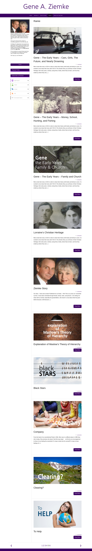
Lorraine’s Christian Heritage (49, 231)
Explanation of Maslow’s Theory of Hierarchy (57, 341)
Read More (77, 79)
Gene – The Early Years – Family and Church (57, 175)
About (30, 15)
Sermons (36, 15)
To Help (38, 527)
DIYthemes (53, 546)
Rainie (50, 15)
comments (78, 123)
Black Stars (40, 385)
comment (79, 64)
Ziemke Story (41, 286)
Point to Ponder (43, 15)
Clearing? (39, 483)
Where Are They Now (58, 15)
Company (39, 428)
